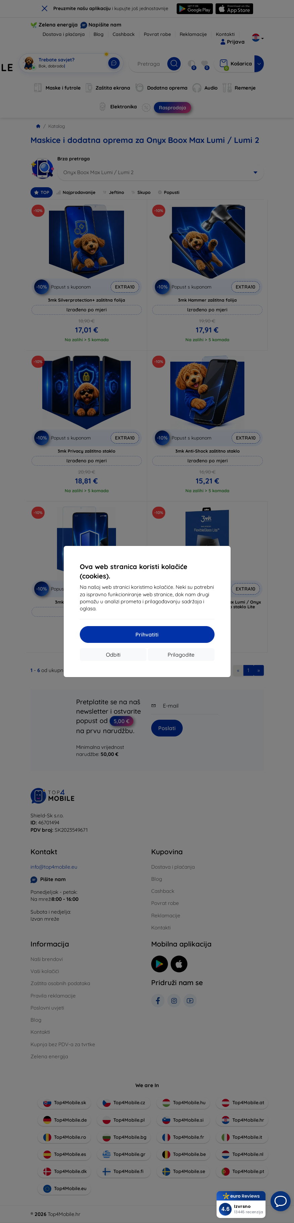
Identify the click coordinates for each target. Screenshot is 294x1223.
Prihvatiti (147, 634)
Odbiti (113, 654)
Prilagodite (181, 654)
